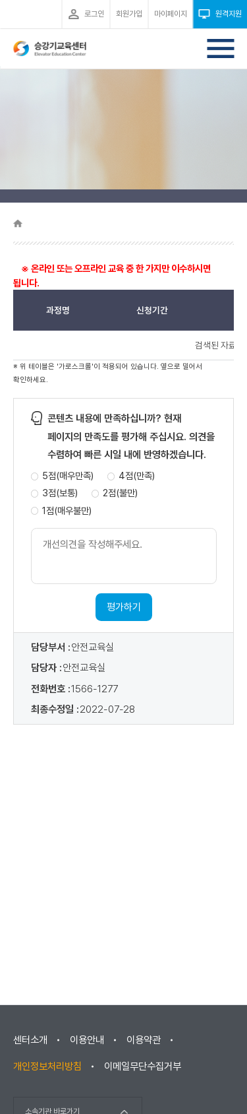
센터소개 (30, 1040)
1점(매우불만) (67, 511)
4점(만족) (137, 476)
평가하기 (124, 607)
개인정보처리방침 (47, 1066)
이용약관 (143, 1040)
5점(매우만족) (68, 476)
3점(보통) (60, 493)
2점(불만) (120, 493)
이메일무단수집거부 (142, 1066)
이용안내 (87, 1040)
